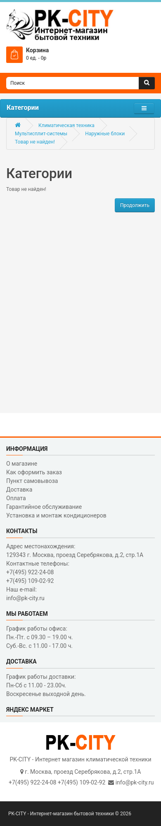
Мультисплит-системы (41, 134)
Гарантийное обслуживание (44, 506)
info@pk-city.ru (135, 782)
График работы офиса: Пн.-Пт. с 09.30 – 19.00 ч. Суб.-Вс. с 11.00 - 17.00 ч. (39, 637)
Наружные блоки (105, 134)
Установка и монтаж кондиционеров (56, 515)
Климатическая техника (66, 125)
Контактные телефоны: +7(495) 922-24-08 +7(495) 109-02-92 (37, 572)
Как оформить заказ (34, 472)
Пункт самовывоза (32, 481)
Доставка (19, 489)
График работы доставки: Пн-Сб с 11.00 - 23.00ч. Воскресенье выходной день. (46, 685)
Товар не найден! (35, 142)
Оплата (16, 498)
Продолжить (134, 205)
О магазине (21, 463)
